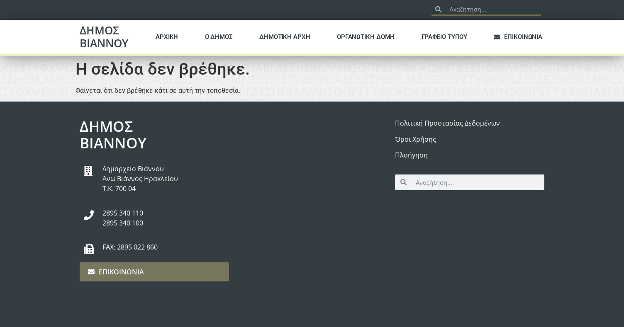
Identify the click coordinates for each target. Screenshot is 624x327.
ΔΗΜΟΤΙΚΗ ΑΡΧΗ (284, 37)
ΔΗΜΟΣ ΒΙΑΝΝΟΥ (104, 37)
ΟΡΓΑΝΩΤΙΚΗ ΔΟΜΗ (366, 37)
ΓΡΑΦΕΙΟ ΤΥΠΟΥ (445, 37)
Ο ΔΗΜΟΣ (219, 37)
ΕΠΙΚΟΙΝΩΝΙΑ (518, 37)
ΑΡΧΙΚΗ (167, 37)
